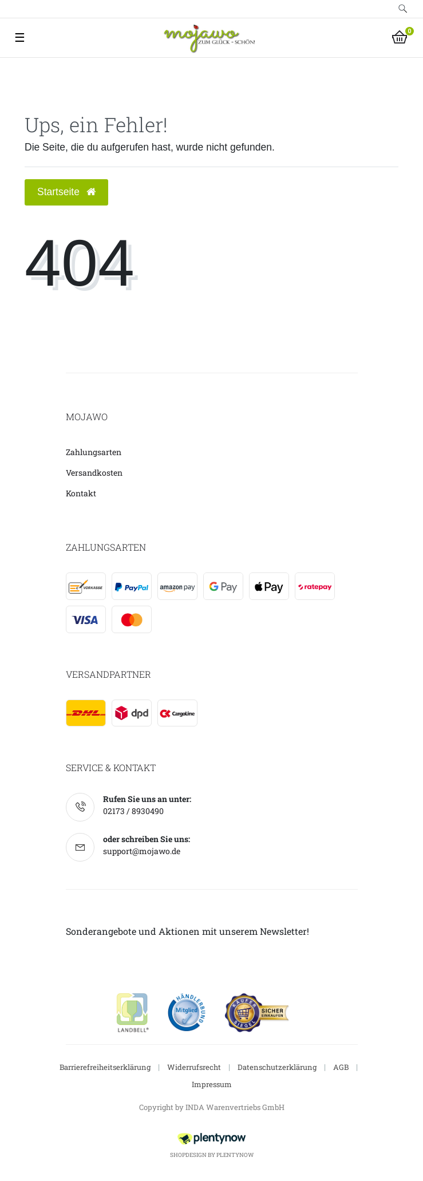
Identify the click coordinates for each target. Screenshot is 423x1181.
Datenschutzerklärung (277, 1067)
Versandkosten (94, 472)
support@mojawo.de (141, 851)
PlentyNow (235, 1155)
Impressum (212, 1084)
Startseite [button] (66, 192)
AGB (341, 1067)
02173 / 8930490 (133, 810)
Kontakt (81, 493)
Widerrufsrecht (194, 1067)
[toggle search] (403, 9)
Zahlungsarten (93, 452)
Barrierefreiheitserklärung (105, 1067)
